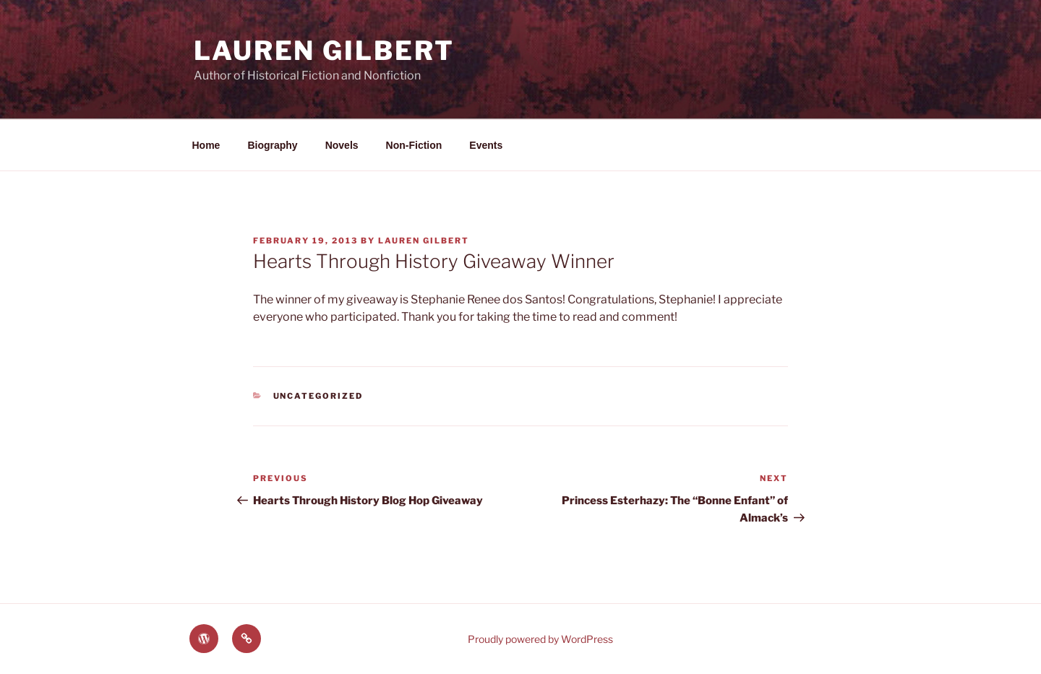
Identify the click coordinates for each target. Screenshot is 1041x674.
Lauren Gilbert (324, 50)
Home (206, 145)
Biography (272, 145)
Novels (342, 145)
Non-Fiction (414, 145)
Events (485, 145)
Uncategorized (318, 396)
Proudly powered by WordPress (540, 639)
